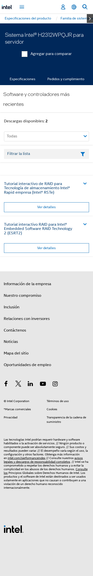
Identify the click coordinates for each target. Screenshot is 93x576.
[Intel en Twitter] (18, 384)
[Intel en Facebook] (6, 384)
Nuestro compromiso (22, 295)
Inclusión (11, 307)
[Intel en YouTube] (43, 384)
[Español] (74, 7)
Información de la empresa (27, 283)
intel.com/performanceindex (26, 458)
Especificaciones (22, 79)
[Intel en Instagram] (55, 384)
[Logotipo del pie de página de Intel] (14, 528)
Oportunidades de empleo (27, 364)
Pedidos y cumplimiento (65, 79)
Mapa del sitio (16, 353)
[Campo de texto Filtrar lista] (46, 154)
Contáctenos (15, 330)
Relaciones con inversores (27, 318)
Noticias (11, 341)
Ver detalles (46, 207)
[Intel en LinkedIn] (30, 384)
